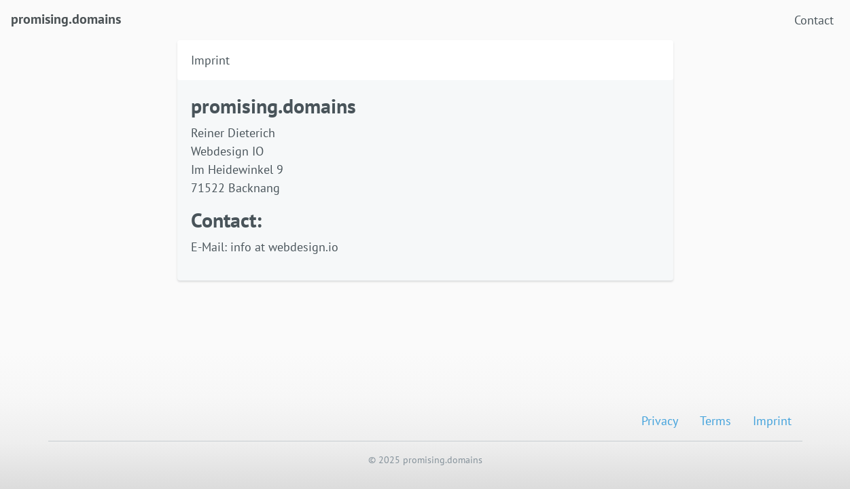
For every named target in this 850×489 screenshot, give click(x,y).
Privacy (659, 421)
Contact (814, 20)
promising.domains (66, 18)
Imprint (772, 421)
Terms (715, 421)
